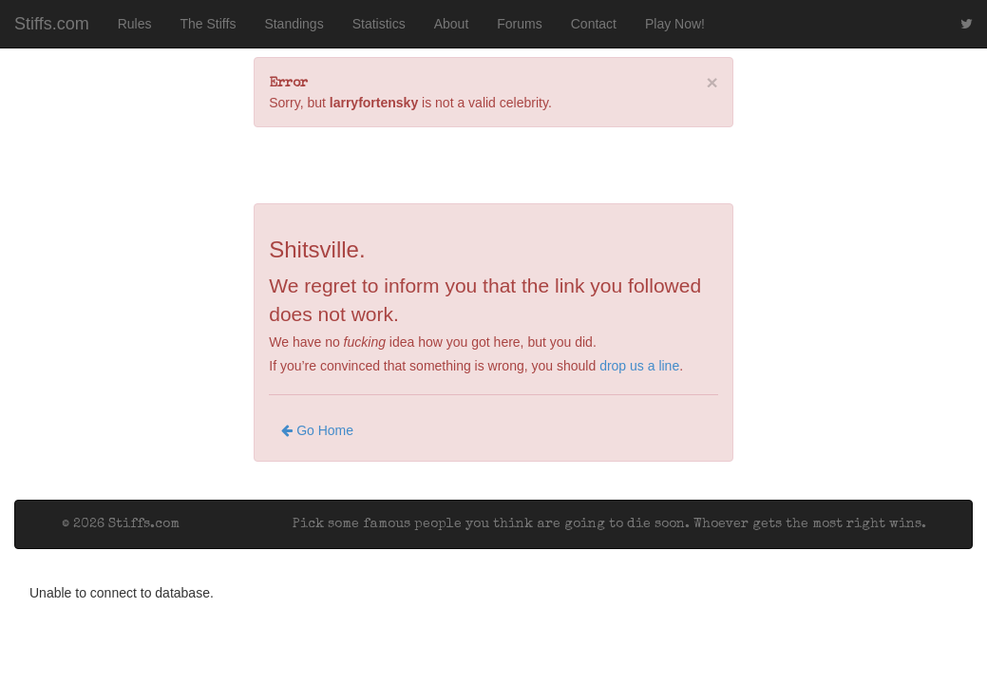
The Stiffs (208, 23)
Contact (594, 23)
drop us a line (639, 365)
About (451, 23)
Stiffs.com (51, 23)
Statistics (379, 23)
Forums (519, 23)
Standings (293, 23)
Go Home (317, 430)
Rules (135, 23)
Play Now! (675, 23)
